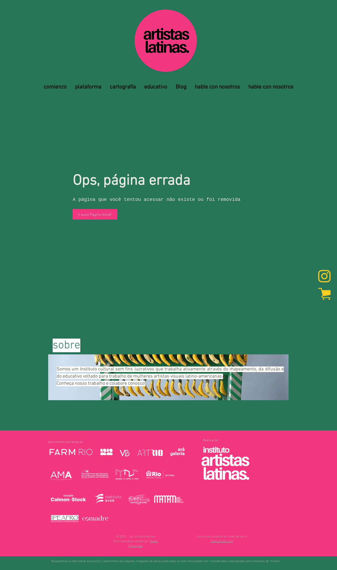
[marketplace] (324, 293)
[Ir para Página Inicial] (95, 214)
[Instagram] (324, 276)
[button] (221, 541)
